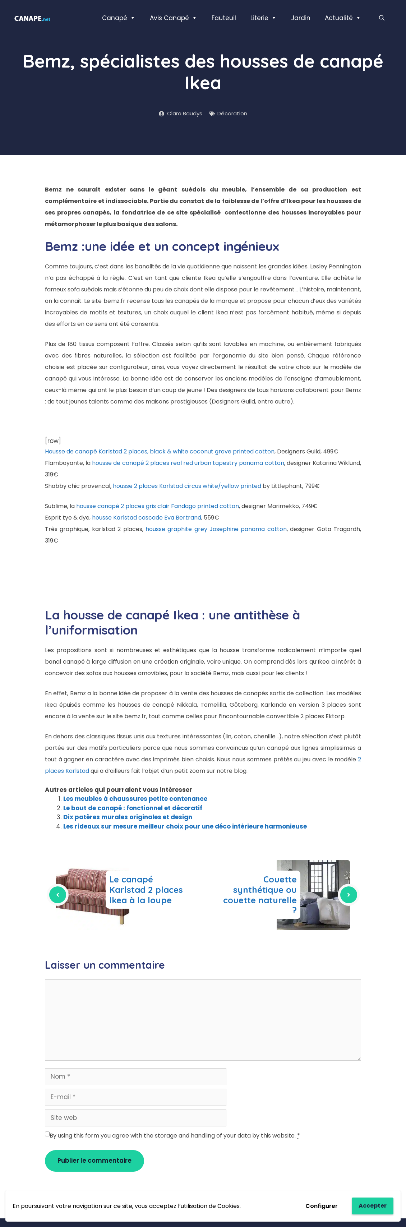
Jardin (300, 18)
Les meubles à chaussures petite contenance (135, 798)
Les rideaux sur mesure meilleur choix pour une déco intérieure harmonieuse (185, 826)
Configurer (321, 1206)
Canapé (118, 18)
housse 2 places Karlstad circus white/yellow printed (187, 486)
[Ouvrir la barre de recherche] (382, 18)
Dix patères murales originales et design (127, 817)
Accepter (373, 1205)
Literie (263, 18)
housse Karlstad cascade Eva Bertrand (146, 517)
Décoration (232, 113)
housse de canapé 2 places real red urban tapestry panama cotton (188, 463)
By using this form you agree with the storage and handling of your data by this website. (175, 1135)
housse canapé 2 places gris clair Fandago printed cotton (157, 506)
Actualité (343, 18)
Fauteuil (224, 18)
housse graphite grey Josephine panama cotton (216, 529)
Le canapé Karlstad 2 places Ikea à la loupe (146, 889)
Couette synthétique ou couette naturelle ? (260, 894)
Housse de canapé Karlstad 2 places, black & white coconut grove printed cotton (159, 451)
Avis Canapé (173, 18)
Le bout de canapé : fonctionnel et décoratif (132, 808)
